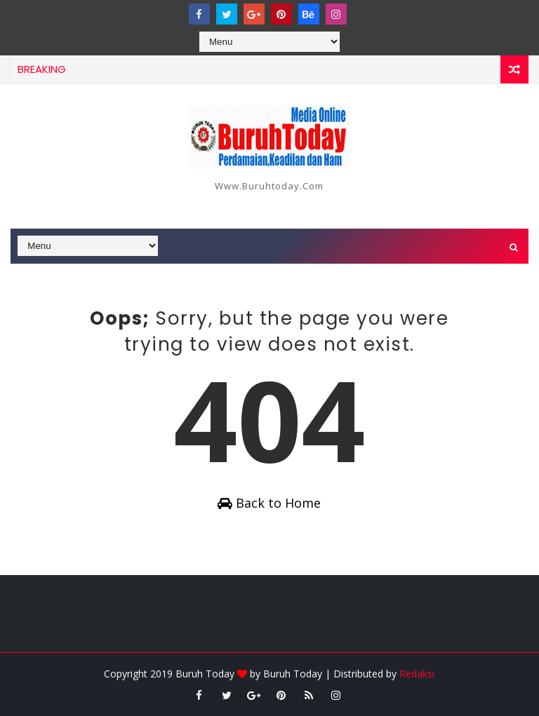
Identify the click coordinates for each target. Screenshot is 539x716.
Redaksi (416, 673)
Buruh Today (292, 673)
